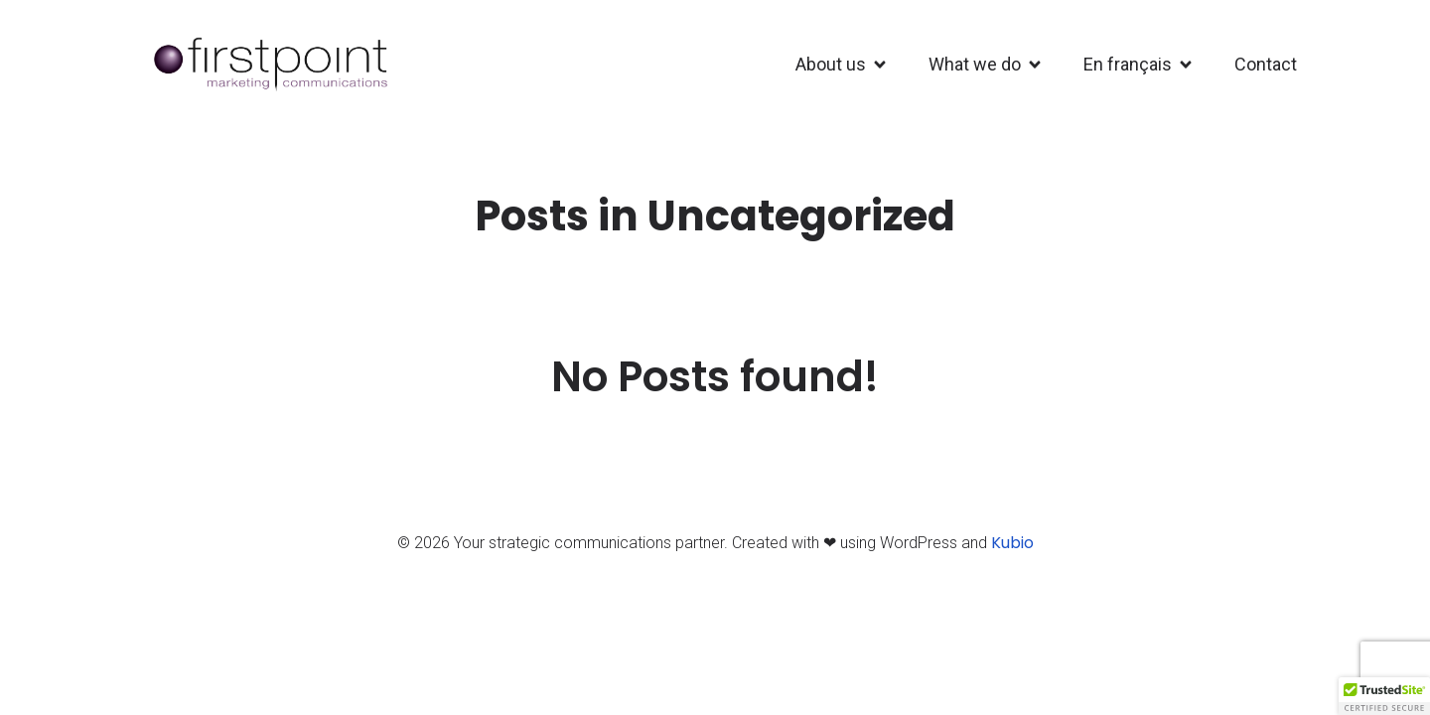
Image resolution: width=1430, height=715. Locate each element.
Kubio (1012, 542)
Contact (1265, 64)
